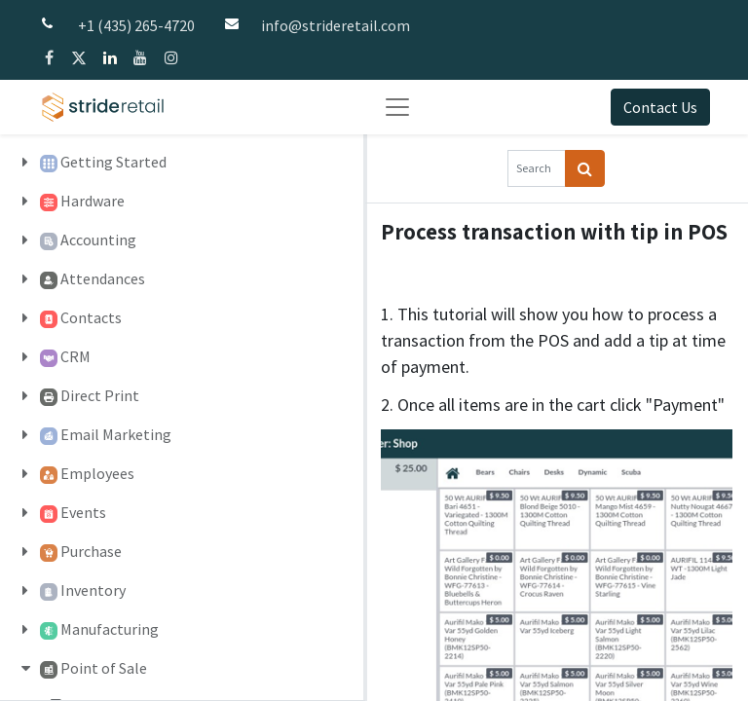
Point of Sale (103, 668)
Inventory (93, 590)
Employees (97, 473)
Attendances (102, 278)
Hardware (92, 200)
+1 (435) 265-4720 (136, 25)
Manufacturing (109, 629)
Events (83, 512)
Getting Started (113, 161)
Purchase (91, 551)
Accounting (98, 239)
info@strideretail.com (335, 25)
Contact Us (660, 107)
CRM (75, 356)
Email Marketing (115, 434)
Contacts (91, 317)
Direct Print (99, 395)
